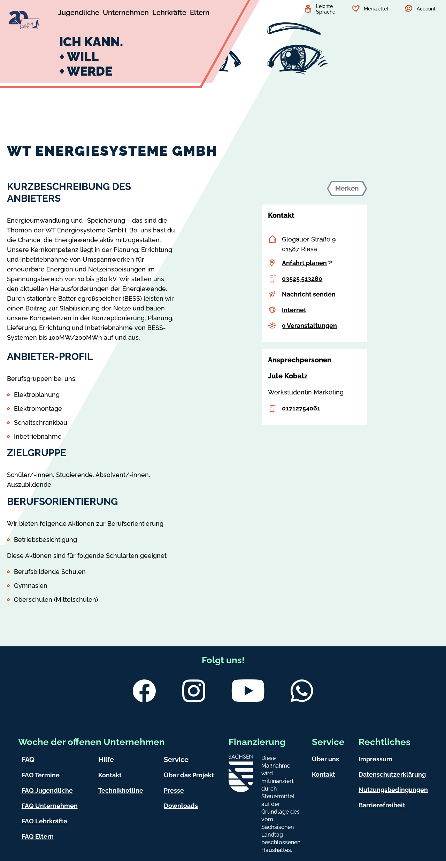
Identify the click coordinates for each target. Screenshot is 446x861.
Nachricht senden (309, 294)
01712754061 (301, 408)
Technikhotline (120, 790)
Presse (174, 790)
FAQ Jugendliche (47, 790)
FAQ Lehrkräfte (44, 821)
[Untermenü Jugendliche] (78, 13)
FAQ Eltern (38, 836)
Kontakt (110, 775)
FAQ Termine (41, 775)
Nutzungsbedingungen (393, 789)
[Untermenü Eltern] (199, 13)
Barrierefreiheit (382, 805)
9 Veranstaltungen (309, 325)
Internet (294, 310)
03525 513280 (302, 278)
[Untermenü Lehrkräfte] (169, 13)
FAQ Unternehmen (50, 805)
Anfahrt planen (307, 263)
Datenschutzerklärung (392, 774)
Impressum (375, 759)
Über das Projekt (189, 775)
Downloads (181, 805)
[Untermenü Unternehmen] (126, 13)
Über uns (325, 759)
